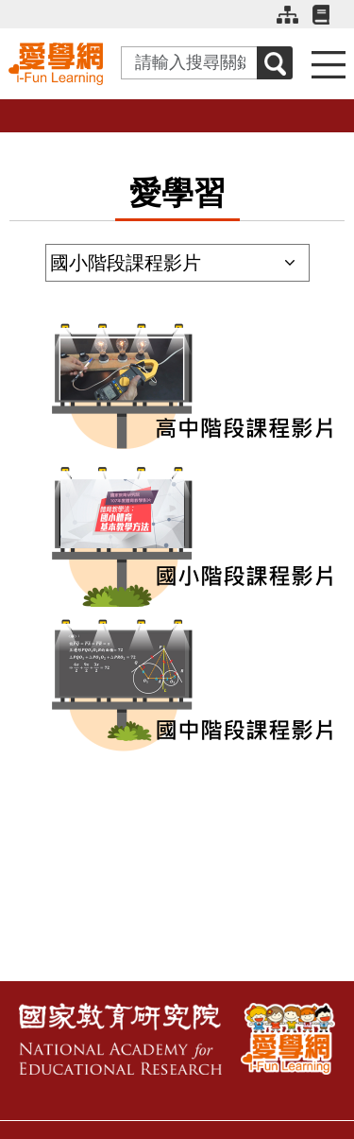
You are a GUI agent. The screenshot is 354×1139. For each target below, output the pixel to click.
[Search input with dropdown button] (189, 62)
